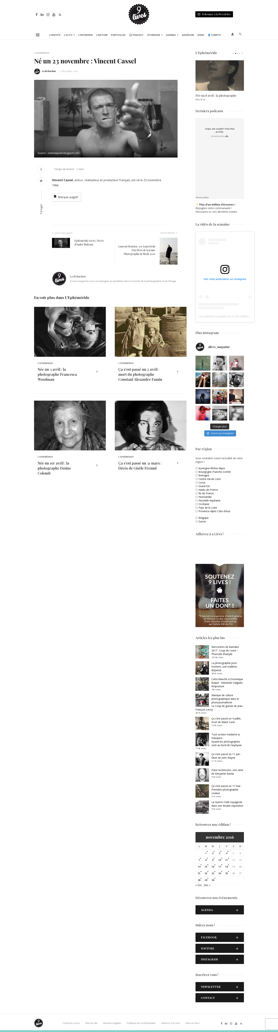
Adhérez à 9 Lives (170, 1023)
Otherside (153, 35)
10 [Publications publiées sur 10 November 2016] (219, 860)
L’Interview (85, 35)
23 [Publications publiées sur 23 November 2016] (213, 873)
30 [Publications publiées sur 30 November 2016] (213, 880)
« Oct (198, 885)
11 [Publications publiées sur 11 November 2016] (226, 860)
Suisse (202, 521)
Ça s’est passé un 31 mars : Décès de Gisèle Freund (140, 472)
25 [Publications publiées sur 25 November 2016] (226, 873)
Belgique (204, 517)
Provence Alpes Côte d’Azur (214, 511)
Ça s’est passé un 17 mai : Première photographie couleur (226, 789)
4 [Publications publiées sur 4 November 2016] (226, 853)
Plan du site (91, 1023)
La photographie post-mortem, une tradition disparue (224, 666)
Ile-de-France (206, 493)
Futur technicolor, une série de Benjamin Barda (227, 771)
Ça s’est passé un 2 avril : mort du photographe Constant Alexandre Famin (140, 377)
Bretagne (204, 475)
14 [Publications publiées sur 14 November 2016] (199, 866)
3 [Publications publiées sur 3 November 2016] (219, 853)
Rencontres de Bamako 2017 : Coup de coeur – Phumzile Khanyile (225, 650)
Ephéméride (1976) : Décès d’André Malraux (89, 242)
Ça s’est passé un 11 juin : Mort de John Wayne (226, 755)
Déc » (207, 885)
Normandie (205, 497)
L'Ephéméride (41, 52)
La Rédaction (49, 71)
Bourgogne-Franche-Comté (215, 471)
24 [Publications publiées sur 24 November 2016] (219, 873)
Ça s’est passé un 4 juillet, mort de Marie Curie (226, 720)
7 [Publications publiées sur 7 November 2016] (199, 860)
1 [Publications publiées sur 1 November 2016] (206, 853)
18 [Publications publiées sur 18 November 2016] (226, 866)
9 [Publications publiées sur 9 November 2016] (212, 860)
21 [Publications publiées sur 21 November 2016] (199, 873)
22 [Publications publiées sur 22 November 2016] (206, 873)
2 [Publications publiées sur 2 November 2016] (212, 853)
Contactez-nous (70, 1023)
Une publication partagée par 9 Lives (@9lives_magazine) (231, 316)
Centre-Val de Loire (210, 479)
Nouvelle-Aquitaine (209, 500)
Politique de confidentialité (140, 1023)
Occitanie (204, 504)
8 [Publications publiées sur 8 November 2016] (206, 860)
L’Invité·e (54, 35)
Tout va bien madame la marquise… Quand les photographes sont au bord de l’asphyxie (226, 740)
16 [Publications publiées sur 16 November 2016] (213, 866)
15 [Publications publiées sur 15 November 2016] (206, 866)
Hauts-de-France (208, 489)
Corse (202, 482)
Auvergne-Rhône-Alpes (212, 468)
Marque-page (65, 197)
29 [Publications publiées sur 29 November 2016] (206, 880)
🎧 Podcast (136, 35)
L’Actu (68, 35)
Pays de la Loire (208, 507)
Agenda (171, 35)
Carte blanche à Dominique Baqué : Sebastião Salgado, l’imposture (227, 682)
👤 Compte (214, 35)
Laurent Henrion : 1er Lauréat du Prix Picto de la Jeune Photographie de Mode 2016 (136, 250)
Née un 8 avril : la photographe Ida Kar (215, 96)
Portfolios (118, 35)
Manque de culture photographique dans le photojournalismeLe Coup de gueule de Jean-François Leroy (219, 702)
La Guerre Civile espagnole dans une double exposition (227, 803)
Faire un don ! (192, 1023)
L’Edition (101, 35)
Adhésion (188, 35)
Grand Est (204, 486)
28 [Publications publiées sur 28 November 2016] (199, 880)
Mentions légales (112, 1023)
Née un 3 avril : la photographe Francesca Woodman (57, 377)
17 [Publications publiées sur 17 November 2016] (219, 866)
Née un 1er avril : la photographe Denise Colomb (54, 474)
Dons (200, 35)
